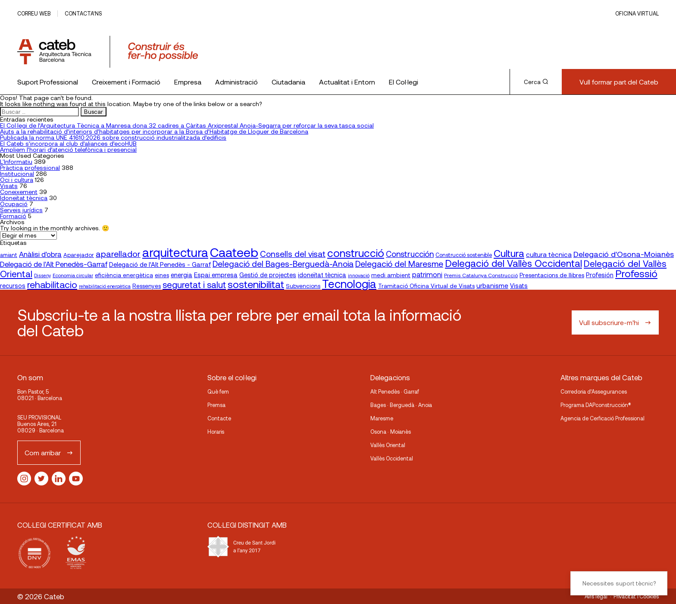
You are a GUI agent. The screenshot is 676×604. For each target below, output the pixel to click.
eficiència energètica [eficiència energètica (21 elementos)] (124, 275)
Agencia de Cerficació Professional (602, 418)
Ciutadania (288, 82)
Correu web (33, 13)
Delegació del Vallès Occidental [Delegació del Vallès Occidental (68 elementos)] (513, 263)
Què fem (218, 391)
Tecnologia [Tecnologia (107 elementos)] (349, 283)
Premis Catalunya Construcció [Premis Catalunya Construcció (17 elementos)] (481, 275)
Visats (9, 185)
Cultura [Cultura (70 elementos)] (509, 253)
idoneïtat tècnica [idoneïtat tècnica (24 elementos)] (322, 275)
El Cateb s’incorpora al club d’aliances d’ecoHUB (68, 143)
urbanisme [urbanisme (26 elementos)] (492, 285)
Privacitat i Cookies (636, 596)
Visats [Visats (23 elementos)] (519, 285)
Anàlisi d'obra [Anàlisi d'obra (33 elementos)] (40, 254)
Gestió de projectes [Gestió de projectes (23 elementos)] (267, 275)
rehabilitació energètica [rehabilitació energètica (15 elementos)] (105, 286)
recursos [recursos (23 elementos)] (12, 285)
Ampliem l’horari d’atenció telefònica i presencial (68, 149)
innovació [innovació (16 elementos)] (358, 275)
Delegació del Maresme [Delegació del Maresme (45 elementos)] (399, 264)
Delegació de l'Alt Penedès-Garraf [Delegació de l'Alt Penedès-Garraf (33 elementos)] (53, 264)
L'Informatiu (16, 161)
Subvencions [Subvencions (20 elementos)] (303, 285)
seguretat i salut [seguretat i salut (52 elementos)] (194, 284)
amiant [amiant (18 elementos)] (8, 255)
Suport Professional (47, 82)
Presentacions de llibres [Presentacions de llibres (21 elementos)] (552, 275)
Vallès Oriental (387, 445)
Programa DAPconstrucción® (595, 405)
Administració (236, 82)
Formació (13, 215)
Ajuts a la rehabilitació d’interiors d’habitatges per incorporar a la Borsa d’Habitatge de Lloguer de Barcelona (154, 131)
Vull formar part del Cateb (618, 82)
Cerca (536, 81)
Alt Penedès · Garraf (394, 391)
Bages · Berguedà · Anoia (401, 405)
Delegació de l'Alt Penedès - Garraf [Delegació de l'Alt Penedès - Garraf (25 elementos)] (160, 264)
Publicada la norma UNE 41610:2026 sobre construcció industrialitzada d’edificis (113, 137)
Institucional (17, 173)
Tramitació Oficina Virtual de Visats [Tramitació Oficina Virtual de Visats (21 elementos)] (426, 285)
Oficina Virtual (637, 13)
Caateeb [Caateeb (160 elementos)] (234, 252)
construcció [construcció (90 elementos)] (355, 252)
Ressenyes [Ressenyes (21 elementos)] (146, 285)
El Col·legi (403, 82)
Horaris (215, 432)
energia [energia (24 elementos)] (181, 275)
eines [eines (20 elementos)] (162, 275)
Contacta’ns (83, 13)
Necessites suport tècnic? (619, 583)
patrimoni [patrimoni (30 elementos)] (427, 274)
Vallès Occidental (391, 458)
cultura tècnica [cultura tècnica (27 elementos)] (549, 254)
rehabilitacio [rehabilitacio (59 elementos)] (52, 284)
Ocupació (14, 203)
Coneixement (19, 191)
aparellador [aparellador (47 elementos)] (118, 253)
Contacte (219, 418)
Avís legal (596, 596)
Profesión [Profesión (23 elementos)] (599, 275)
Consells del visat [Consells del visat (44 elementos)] (292, 254)
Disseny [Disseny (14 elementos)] (42, 275)
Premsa (216, 405)
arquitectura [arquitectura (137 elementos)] (175, 252)
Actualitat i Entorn (347, 82)
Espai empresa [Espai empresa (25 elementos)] (216, 275)
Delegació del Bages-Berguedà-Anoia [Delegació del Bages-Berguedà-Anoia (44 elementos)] (283, 264)
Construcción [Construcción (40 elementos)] (410, 254)
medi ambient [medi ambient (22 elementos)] (390, 275)
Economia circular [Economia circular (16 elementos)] (73, 275)
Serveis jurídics (21, 209)
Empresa (187, 82)
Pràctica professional (30, 167)
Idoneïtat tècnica (23, 197)
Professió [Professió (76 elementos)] (636, 273)
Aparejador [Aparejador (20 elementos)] (78, 254)
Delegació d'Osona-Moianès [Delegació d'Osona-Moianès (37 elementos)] (623, 254)
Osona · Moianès (390, 432)
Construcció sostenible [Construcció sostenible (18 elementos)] (463, 255)
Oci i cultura (16, 179)
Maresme (381, 418)
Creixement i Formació (126, 82)
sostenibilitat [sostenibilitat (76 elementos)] (256, 284)
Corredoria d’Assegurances (593, 391)
